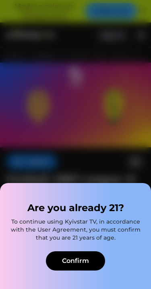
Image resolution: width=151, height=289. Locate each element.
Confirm (75, 261)
